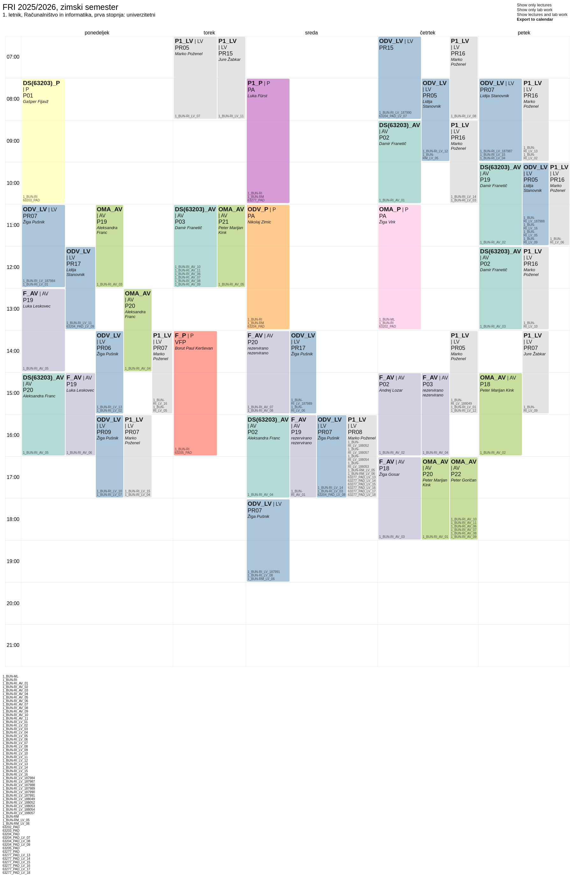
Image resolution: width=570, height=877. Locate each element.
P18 (384, 468)
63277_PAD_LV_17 (362, 491)
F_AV (30, 293)
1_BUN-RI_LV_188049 (461, 401)
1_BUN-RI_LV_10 (109, 491)
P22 (456, 474)
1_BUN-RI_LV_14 (330, 487)
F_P (180, 335)
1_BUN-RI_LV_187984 (39, 281)
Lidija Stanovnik (76, 272)
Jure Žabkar (229, 59)
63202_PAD (387, 326)
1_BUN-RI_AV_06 (79, 452)
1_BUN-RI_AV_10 (187, 267)
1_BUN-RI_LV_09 (531, 240)
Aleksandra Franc (39, 396)
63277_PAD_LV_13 (362, 477)
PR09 (104, 432)
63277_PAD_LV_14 (362, 480)
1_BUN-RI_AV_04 (137, 368)
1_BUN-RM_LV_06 (261, 579)
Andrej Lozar (391, 390)
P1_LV (134, 419)
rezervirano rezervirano (301, 440)
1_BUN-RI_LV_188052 (358, 443)
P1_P (255, 83)
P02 (253, 432)
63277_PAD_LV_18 (362, 494)
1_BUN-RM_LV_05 (361, 470)
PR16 (458, 137)
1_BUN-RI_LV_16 (160, 401)
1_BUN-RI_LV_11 (79, 323)
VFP (180, 342)
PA (251, 216)
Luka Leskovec (37, 306)
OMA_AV (110, 209)
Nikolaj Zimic (259, 222)
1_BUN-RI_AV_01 (298, 492)
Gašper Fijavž (35, 101)
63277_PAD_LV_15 (362, 484)
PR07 (30, 216)
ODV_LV (35, 209)
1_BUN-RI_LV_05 (160, 408)
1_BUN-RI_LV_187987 (496, 151)
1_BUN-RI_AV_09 (187, 284)
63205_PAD (183, 452)
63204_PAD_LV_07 (393, 116)
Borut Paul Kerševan (194, 348)
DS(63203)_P (41, 83)
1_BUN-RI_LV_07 (109, 494)
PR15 (225, 53)
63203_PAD (31, 200)
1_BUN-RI (30, 197)
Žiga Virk (387, 222)
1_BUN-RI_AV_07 (187, 277)
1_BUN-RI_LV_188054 (358, 457)
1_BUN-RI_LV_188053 (358, 464)
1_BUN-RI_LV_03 (330, 491)
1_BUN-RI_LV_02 (109, 410)
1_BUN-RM (256, 323)
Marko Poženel (132, 440)
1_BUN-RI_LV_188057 (358, 450)
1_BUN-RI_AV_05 (35, 452)
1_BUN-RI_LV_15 (137, 491)
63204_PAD (256, 326)
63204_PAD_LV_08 (332, 494)
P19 (28, 300)
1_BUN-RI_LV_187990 (395, 112)
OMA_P (390, 209)
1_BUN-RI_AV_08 (187, 281)
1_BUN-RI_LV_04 (137, 494)
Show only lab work (534, 9)
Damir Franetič (188, 227)
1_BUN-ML (387, 319)
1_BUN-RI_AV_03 (109, 284)
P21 (223, 222)
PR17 (74, 264)
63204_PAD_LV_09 (80, 326)
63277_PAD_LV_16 (362, 487)
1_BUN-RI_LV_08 (260, 575)
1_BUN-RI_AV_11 (187, 270)
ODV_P (258, 209)
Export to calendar (535, 19)
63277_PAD (256, 200)
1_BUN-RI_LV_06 (298, 408)
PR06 (104, 348)
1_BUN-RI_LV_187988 (534, 219)
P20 (28, 390)
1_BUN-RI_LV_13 (109, 407)
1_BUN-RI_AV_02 (392, 452)
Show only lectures (534, 5)
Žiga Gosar (389, 474)
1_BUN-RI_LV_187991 (264, 572)
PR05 (182, 48)
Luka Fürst (257, 95)
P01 (28, 95)
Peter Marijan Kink (497, 390)
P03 (180, 222)
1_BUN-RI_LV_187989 (301, 401)
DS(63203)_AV (43, 377)
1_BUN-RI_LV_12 (435, 151)
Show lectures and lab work (542, 14)
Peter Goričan (463, 480)
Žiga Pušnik (34, 222)
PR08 (355, 432)
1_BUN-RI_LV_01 (35, 284)
